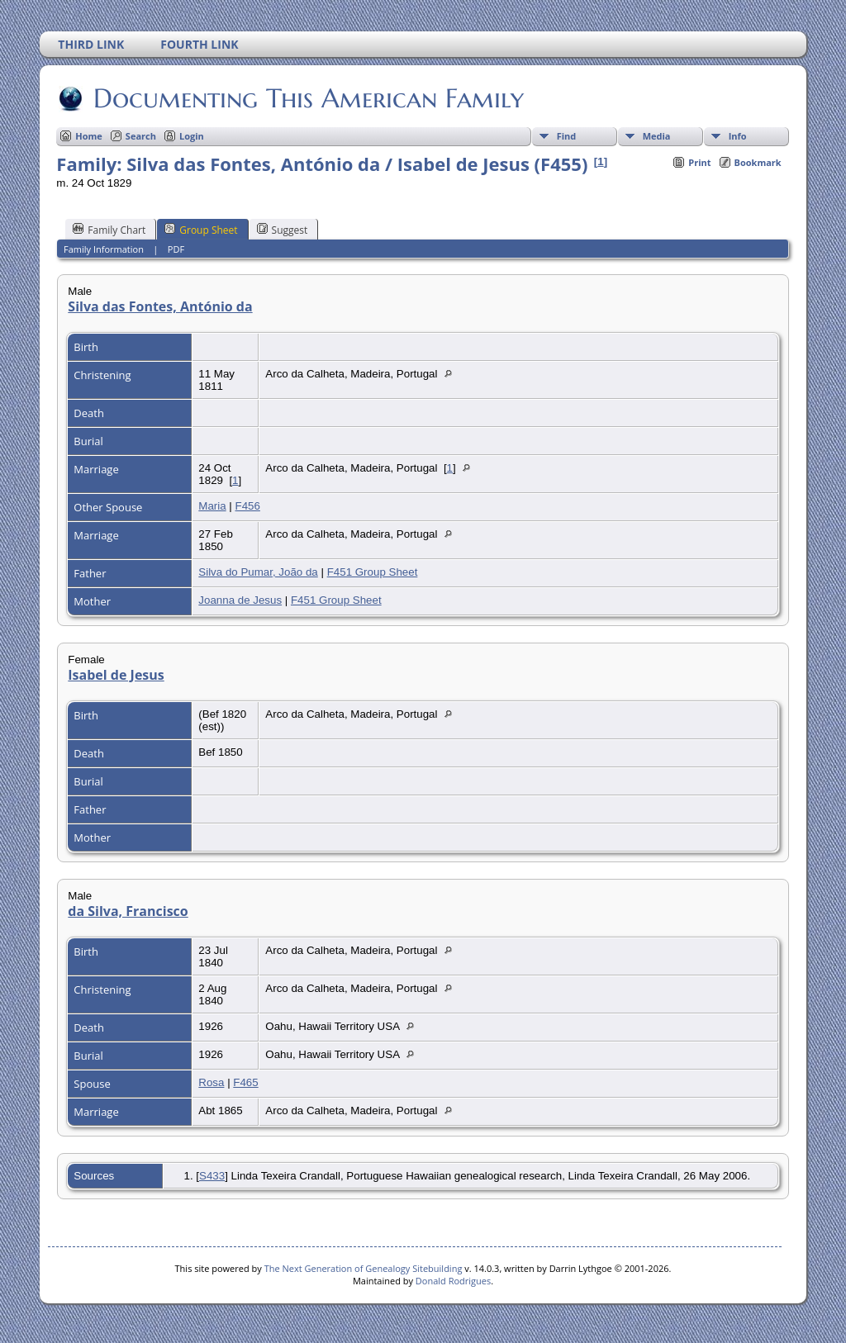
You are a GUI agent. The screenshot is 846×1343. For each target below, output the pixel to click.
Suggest (282, 229)
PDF (176, 249)
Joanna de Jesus (240, 600)
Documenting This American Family (307, 98)
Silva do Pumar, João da (257, 572)
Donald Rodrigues (453, 1280)
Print (699, 162)
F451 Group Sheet (372, 572)
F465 (245, 1082)
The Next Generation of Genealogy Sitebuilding (363, 1268)
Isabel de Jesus (116, 675)
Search (141, 136)
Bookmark (758, 162)
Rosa (211, 1082)
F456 (247, 506)
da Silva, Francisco (128, 911)
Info (738, 136)
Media (657, 136)
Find (567, 136)
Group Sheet (200, 229)
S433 (212, 1176)
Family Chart (109, 229)
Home (88, 136)
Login (191, 136)
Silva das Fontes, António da (160, 306)
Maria (212, 506)
